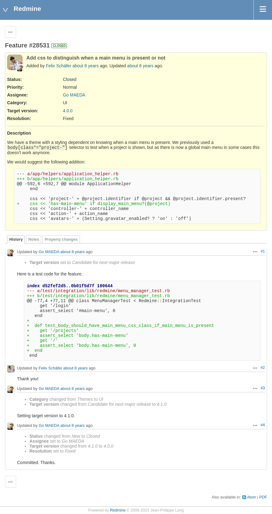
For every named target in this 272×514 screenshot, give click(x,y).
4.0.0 (67, 110)
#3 (263, 388)
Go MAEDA (74, 94)
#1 (263, 251)
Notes (33, 239)
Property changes (61, 239)
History (16, 239)
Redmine (117, 510)
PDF (263, 497)
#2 (263, 367)
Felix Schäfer (58, 65)
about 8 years (85, 65)
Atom (251, 497)
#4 (263, 425)
